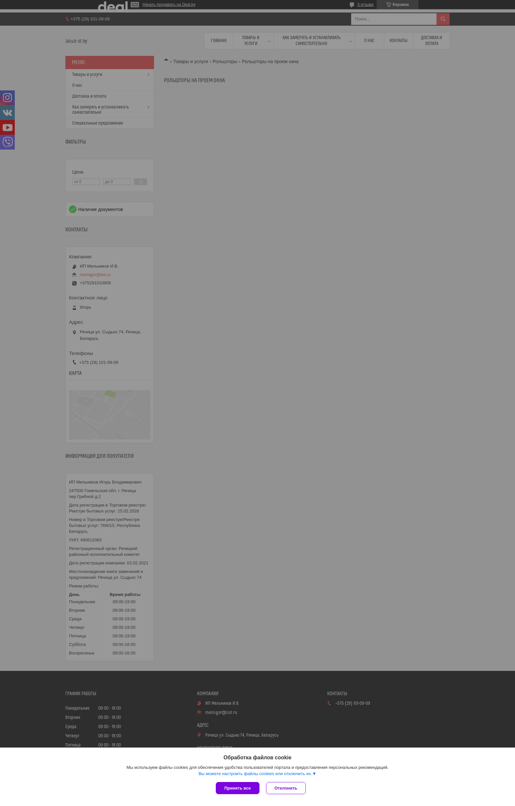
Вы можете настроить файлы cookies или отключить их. (255, 773)
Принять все (237, 788)
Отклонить (286, 788)
